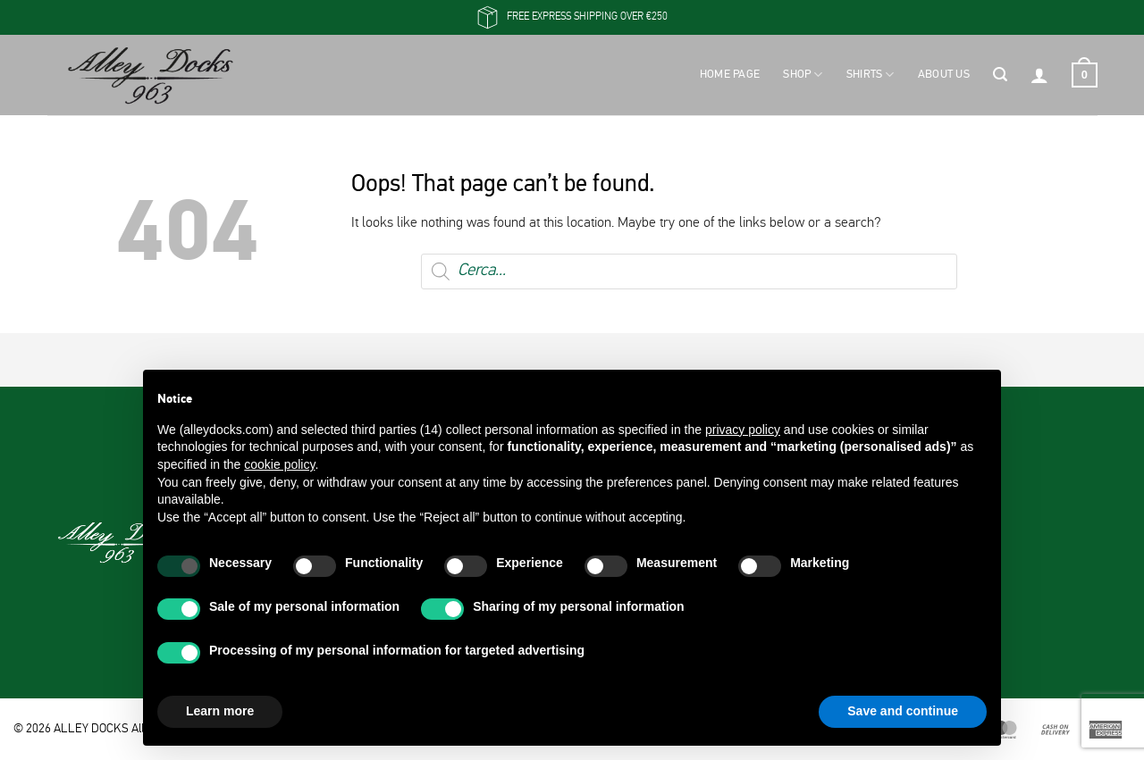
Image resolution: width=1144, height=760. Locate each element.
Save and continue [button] (902, 711)
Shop (802, 74)
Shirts (870, 74)
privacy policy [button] (742, 429)
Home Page (730, 74)
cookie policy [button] (279, 464)
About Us (944, 74)
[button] (1000, 75)
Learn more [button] (220, 711)
